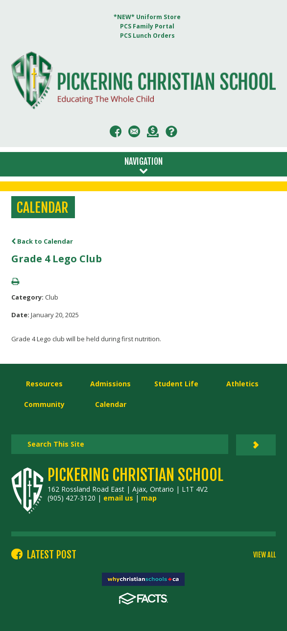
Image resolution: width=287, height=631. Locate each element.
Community (44, 404)
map (149, 498)
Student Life (176, 383)
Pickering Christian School (135, 475)
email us (118, 498)
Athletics (242, 383)
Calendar (110, 404)
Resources (44, 383)
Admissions (110, 383)
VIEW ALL (264, 555)
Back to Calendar (42, 241)
